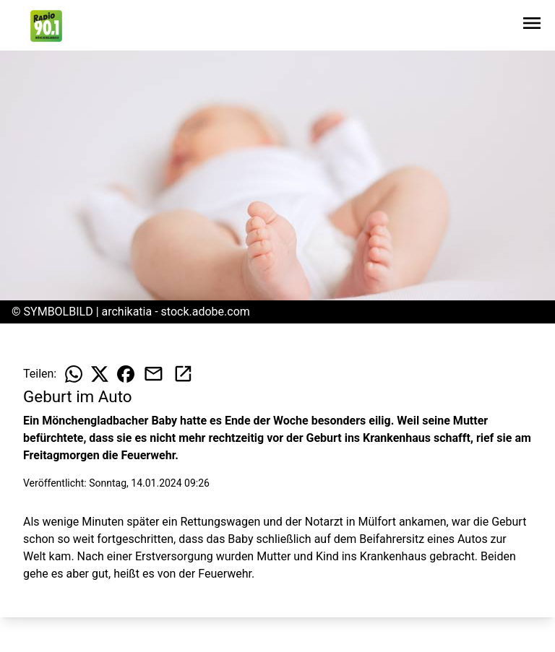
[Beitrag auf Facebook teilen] (125, 374)
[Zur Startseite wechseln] (46, 26)
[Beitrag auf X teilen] (99, 374)
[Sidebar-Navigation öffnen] (531, 26)
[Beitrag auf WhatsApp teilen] (73, 374)
